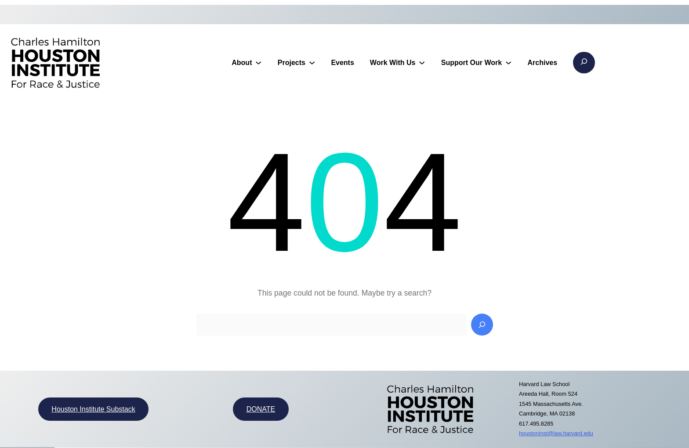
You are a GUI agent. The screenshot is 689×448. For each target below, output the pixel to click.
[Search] (482, 325)
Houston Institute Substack (93, 409)
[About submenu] (258, 62)
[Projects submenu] (312, 62)
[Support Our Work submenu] (508, 62)
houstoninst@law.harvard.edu (556, 433)
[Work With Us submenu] (422, 62)
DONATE (261, 409)
